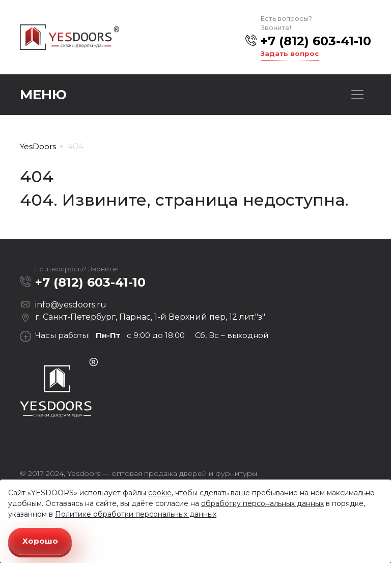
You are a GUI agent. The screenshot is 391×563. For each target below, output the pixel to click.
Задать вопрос (290, 53)
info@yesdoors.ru (70, 304)
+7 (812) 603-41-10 (316, 41)
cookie (160, 492)
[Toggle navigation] (357, 94)
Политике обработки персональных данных (135, 514)
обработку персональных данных (262, 503)
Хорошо (40, 541)
